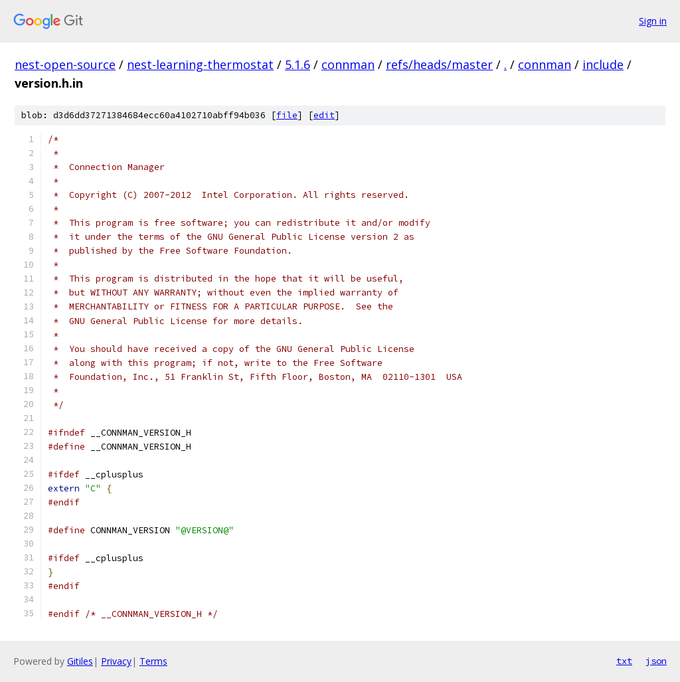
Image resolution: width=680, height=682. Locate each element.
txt (624, 661)
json (656, 661)
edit (324, 115)
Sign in (653, 21)
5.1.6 (297, 64)
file (287, 115)
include (603, 64)
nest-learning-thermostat (200, 64)
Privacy (116, 661)
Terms (153, 661)
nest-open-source (65, 64)
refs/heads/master (439, 64)
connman (348, 64)
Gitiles (80, 661)
